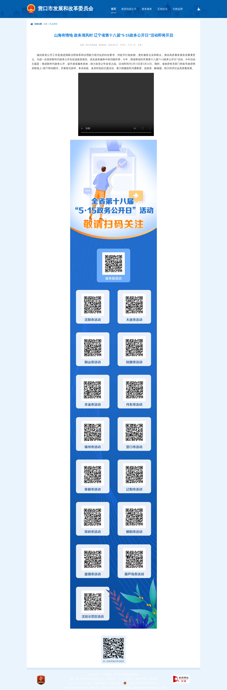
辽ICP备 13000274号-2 (80, 683)
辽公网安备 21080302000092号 (142, 683)
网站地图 (92, 674)
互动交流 (162, 9)
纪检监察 (178, 9)
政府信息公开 (129, 9)
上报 (162, 687)
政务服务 (147, 9)
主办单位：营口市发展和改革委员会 (121, 674)
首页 (113, 9)
